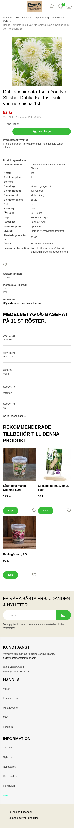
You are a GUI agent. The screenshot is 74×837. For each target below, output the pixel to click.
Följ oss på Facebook (17, 811)
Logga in (8, 726)
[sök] (13, 6)
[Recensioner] (51, 6)
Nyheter (7, 757)
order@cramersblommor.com (19, 657)
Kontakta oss (10, 698)
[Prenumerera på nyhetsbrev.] (63, 615)
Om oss (7, 747)
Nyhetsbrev (9, 766)
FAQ (5, 717)
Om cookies (10, 776)
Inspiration (9, 785)
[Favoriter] (60, 6)
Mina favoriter (11, 707)
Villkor (6, 688)
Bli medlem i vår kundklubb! (23, 817)
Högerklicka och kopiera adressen (22, 303)
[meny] (4, 6)
